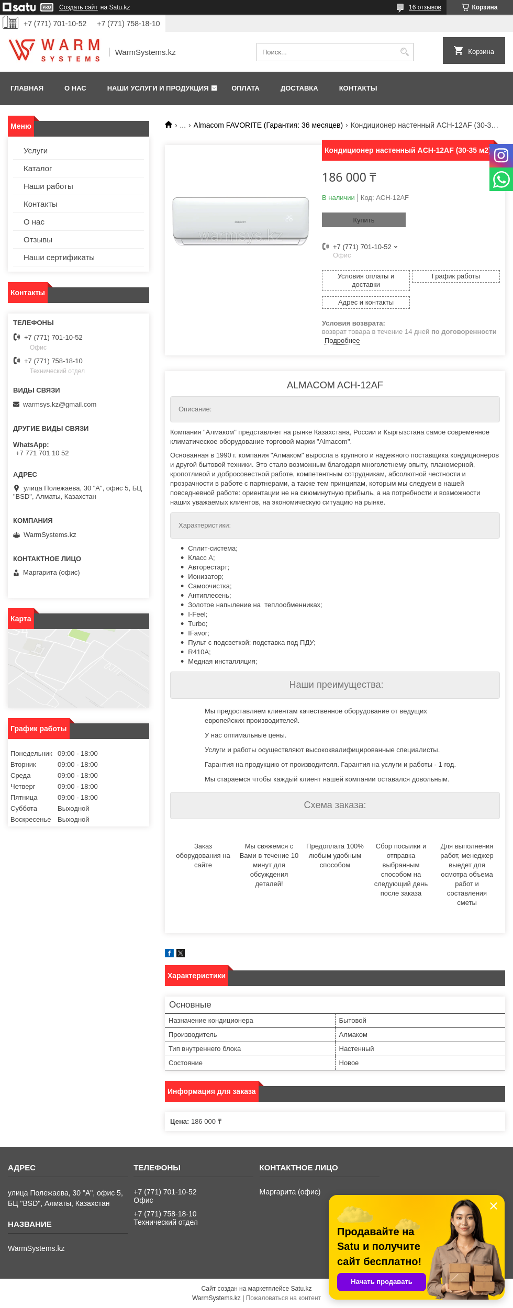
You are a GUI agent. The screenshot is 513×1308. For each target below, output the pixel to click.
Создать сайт (78, 7)
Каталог (38, 168)
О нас (75, 88)
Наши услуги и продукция (158, 88)
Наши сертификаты (59, 257)
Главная (26, 88)
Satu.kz (301, 1288)
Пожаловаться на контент (283, 1298)
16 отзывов (425, 7)
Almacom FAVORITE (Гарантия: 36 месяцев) (268, 125)
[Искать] (404, 52)
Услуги (36, 150)
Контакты (358, 88)
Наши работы (48, 186)
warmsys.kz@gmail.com (59, 404)
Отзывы (38, 239)
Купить (363, 220)
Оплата (245, 88)
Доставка (299, 88)
